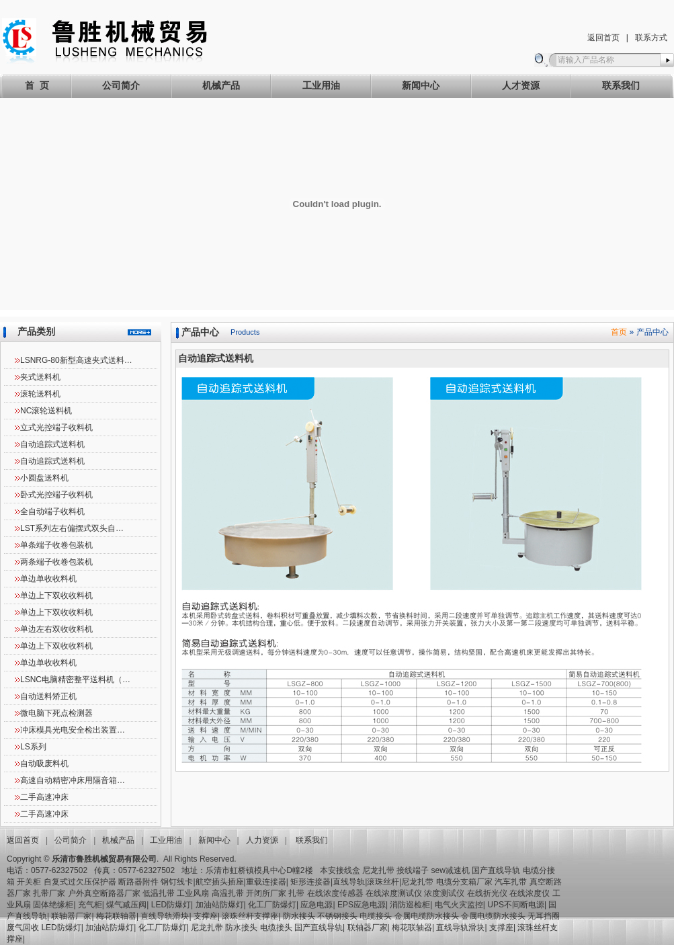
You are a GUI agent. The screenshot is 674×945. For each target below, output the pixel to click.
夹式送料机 (40, 377)
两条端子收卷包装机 (56, 562)
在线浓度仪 (529, 893)
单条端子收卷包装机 (56, 545)
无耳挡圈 (544, 916)
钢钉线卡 (177, 882)
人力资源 (262, 840)
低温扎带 (158, 893)
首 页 (37, 85)
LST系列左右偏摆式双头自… (72, 528)
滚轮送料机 (40, 394)
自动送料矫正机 (48, 696)
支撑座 (206, 916)
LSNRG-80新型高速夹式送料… (76, 360)
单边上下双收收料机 (56, 595)
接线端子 (412, 870)
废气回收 (24, 927)
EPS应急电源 (361, 904)
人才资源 (521, 85)
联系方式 (651, 37)
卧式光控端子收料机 (56, 494)
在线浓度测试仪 (394, 893)
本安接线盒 (340, 870)
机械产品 (221, 85)
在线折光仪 (487, 893)
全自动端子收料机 (52, 511)
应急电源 (316, 904)
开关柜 (29, 882)
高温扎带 (228, 893)
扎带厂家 (49, 893)
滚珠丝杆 (383, 882)
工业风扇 (193, 893)
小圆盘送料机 (44, 478)
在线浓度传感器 (335, 893)
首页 (619, 332)
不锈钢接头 (337, 916)
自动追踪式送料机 (52, 444)
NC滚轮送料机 (46, 410)
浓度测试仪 (444, 893)
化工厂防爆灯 (272, 904)
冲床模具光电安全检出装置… (72, 730)
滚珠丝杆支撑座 (250, 916)
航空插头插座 (220, 882)
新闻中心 (420, 85)
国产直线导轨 (496, 870)
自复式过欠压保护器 (80, 882)
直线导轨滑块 (164, 916)
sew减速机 (450, 870)
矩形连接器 (310, 882)
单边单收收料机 (48, 578)
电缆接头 (376, 916)
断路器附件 (138, 882)
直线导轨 (349, 882)
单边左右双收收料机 (56, 629)
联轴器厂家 (71, 916)
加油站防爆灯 (220, 904)
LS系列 (33, 746)
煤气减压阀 (126, 904)
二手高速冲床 (44, 797)
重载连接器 (266, 882)
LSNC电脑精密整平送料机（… (75, 679)
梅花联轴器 (116, 916)
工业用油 (321, 85)
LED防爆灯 (171, 904)
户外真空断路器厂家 (104, 893)
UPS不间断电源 (515, 904)
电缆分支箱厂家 (464, 882)
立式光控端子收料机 (56, 427)
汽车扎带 (511, 882)
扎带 (296, 893)
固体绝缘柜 (53, 904)
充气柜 (90, 904)
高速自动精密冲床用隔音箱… (72, 780)
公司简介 (121, 85)
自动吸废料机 (44, 763)
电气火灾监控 (459, 904)
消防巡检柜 (410, 904)
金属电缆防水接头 (426, 916)
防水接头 (299, 916)
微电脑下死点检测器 (56, 713)
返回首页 (603, 37)
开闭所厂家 (266, 893)
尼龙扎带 (378, 870)
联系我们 (621, 85)
